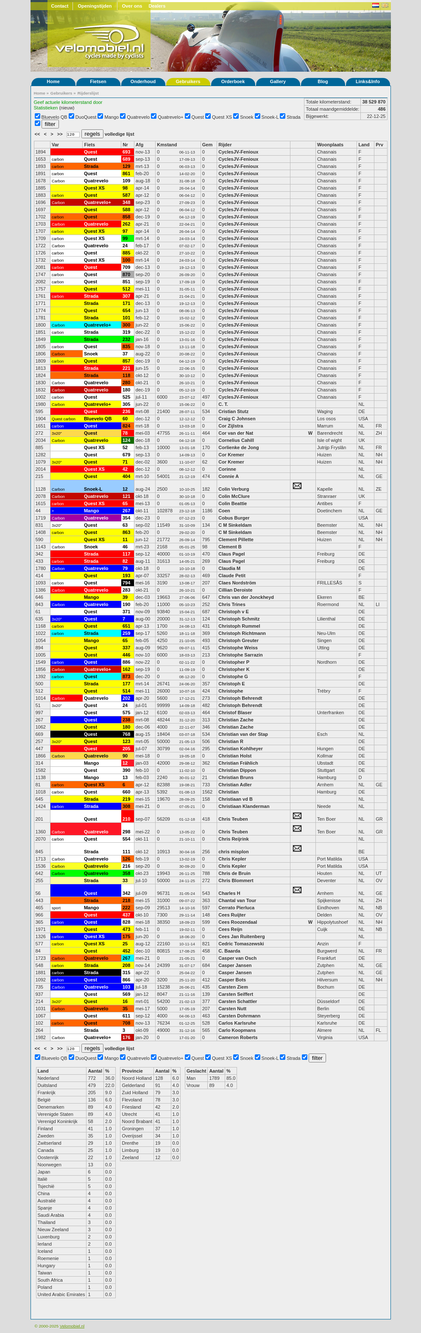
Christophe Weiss (238, 647)
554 (126, 838)
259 (126, 633)
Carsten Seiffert (235, 994)
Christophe (230, 690)
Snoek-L (270, 117)
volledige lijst (119, 134)
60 (125, 418)
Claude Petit (231, 575)
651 (126, 626)
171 (126, 303)
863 (126, 532)
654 (126, 310)
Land (363, 144)
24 (125, 245)
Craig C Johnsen (236, 418)
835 (126, 346)
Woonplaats (330, 144)
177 (126, 683)
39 (125, 597)
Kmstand (167, 144)
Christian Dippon (237, 770)
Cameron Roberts (237, 1037)
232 (126, 339)
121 (126, 496)
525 (126, 397)
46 (125, 546)
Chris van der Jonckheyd (246, 597)
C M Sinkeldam (234, 525)
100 (126, 260)
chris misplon (233, 851)
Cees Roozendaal (237, 922)
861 (126, 173)
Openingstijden (95, 5)
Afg (139, 144)
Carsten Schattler (237, 1001)
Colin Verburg (233, 489)
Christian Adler (234, 784)
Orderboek (233, 81)
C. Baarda (229, 950)
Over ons (132, 5)
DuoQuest (86, 117)
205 (126, 748)
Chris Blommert (236, 880)
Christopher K (233, 669)
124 (126, 440)
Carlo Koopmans (237, 1030)
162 (126, 669)
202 (126, 698)
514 (126, 690)
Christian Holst (234, 755)
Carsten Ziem (233, 986)
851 (126, 281)
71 (125, 461)
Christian (228, 791)
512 (126, 288)
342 (126, 893)
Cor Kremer (231, 454)
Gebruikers (188, 81)
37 (125, 353)
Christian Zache (236, 719)
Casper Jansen (234, 965)
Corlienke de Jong (238, 447)
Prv (379, 144)
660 (126, 791)
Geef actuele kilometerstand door (68, 102)
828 (126, 922)
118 (126, 375)
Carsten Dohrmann (239, 1015)
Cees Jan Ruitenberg (241, 936)
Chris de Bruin (234, 873)
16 (125, 1001)
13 (125, 777)
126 (126, 858)
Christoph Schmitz (238, 618)
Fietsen (98, 81)
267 (126, 510)
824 (126, 425)
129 (126, 166)
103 (126, 986)
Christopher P (233, 662)
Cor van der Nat (235, 433)
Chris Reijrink (233, 838)
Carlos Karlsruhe (237, 1023)
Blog (323, 81)
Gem (207, 144)
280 (126, 382)
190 (126, 604)
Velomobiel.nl (72, 1326)
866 (126, 979)
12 (125, 489)
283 (126, 589)
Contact (60, 5)
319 (126, 332)
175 (126, 936)
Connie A (228, 476)
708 (126, 1023)
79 (125, 568)
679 (126, 454)
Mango (112, 117)
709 (126, 267)
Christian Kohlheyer (240, 748)
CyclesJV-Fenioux (238, 151)
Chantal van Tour (237, 900)
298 (126, 831)
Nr (125, 144)
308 (126, 806)
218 (126, 900)
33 (125, 880)
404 (126, 476)
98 (125, 187)
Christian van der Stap (243, 734)
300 (126, 324)
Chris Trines (231, 604)
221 (126, 368)
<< (38, 134)
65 (125, 503)
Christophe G (233, 676)
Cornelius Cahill (236, 440)
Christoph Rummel (239, 626)
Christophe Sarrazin (240, 654)
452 (126, 950)
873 (126, 676)
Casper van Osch (237, 958)
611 (126, 1015)
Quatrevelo (138, 117)
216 (126, 866)
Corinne (227, 469)
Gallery (278, 81)
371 (126, 611)
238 (126, 719)
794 (126, 582)
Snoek (246, 117)
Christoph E (231, 683)
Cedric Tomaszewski (241, 943)
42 (125, 469)
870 (126, 274)
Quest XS (222, 117)
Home (53, 81)
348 (126, 202)
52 (125, 447)
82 (125, 561)
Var (55, 144)
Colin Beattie (232, 503)
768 (126, 734)
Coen (224, 510)
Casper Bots (232, 979)
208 (126, 965)
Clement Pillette (236, 539)
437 (126, 914)
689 (126, 159)
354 (126, 517)
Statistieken (46, 107)
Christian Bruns (236, 777)
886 (126, 662)
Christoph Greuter (238, 640)
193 (126, 575)
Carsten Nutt (232, 1008)
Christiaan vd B (235, 799)
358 (126, 873)
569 (126, 994)
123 (126, 741)
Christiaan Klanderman (243, 806)
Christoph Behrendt (240, 698)
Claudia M (229, 568)
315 (126, 972)
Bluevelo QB (54, 117)
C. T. (223, 404)
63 (125, 525)
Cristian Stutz (233, 411)
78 (125, 433)
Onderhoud (143, 81)
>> (60, 134)
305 (126, 404)
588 (126, 209)
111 (126, 851)
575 (126, 712)
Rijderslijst (88, 93)
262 (126, 223)
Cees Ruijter (231, 914)
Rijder (224, 144)
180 (126, 389)
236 (126, 411)
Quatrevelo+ (170, 117)
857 (126, 360)
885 (126, 252)
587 (126, 195)
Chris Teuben (233, 819)
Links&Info (368, 81)
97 (125, 231)
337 (126, 647)
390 (126, 770)
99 (125, 238)
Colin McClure (234, 496)
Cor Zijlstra (230, 425)
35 (125, 1008)
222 (126, 907)
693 (126, 151)
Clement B (229, 546)
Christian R (230, 741)
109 (126, 180)
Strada (293, 117)
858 (126, 216)
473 (126, 929)
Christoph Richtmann (242, 633)
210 (126, 819)
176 (126, 1037)
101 (126, 317)
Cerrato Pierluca (236, 907)
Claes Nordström (237, 582)
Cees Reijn (230, 929)
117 (126, 553)
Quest (198, 117)
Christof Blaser (235, 712)
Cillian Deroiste (235, 589)
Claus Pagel (231, 553)
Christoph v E (233, 611)
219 (126, 799)
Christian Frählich (238, 763)
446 (126, 654)
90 (125, 755)
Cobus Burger (233, 517)
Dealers (157, 5)
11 (125, 539)
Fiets (89, 144)
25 (125, 943)
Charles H (229, 893)
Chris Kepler (232, 858)
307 (126, 296)
